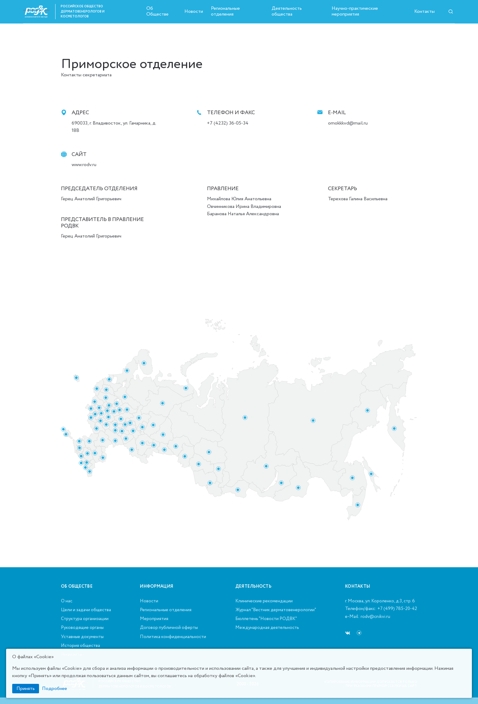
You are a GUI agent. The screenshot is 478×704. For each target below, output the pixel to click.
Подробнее (54, 688)
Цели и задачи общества (86, 610)
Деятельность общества (287, 11)
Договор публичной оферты (169, 628)
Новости (193, 11)
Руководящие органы (82, 628)
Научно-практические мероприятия (355, 11)
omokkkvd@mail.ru (348, 123)
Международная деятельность (267, 628)
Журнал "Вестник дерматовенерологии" (275, 610)
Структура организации (85, 619)
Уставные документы (82, 637)
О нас (66, 601)
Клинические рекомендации (264, 601)
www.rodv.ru (84, 164)
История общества (80, 646)
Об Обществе (157, 11)
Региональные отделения (225, 11)
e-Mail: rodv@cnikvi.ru (367, 617)
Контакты (424, 11)
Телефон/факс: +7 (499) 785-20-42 (381, 609)
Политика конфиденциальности (173, 637)
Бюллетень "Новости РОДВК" (266, 619)
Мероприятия (154, 619)
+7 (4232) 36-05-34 (227, 123)
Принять (25, 688)
